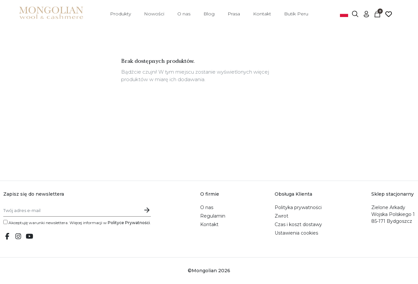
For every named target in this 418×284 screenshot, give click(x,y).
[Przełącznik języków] (344, 13)
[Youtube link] (29, 237)
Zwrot (281, 216)
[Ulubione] (388, 13)
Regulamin (212, 216)
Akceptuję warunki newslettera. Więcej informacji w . (77, 222)
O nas (206, 207)
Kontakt (209, 224)
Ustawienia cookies (296, 233)
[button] (355, 13)
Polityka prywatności (298, 207)
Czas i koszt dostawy (298, 224)
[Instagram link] (18, 237)
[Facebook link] (7, 237)
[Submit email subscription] (147, 210)
